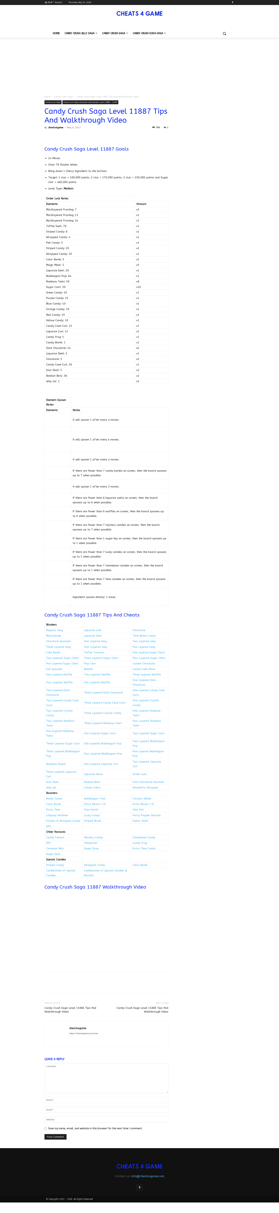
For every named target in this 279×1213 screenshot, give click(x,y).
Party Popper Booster (147, 815)
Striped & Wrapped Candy (63, 820)
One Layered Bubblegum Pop (103, 743)
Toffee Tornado (94, 652)
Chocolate (139, 630)
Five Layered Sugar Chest (62, 663)
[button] (224, 33)
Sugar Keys (53, 854)
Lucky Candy (92, 815)
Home (47, 97)
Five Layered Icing (144, 647)
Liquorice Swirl (93, 635)
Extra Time (53, 809)
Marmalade (53, 635)
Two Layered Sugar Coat (149, 733)
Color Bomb (53, 804)
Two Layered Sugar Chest (62, 658)
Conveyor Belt (55, 848)
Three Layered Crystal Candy (102, 713)
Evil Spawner (54, 669)
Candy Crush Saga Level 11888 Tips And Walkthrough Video (142, 1009)
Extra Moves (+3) (95, 804)
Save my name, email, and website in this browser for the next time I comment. (95, 1128)
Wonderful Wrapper (145, 787)
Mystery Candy (93, 837)
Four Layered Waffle (59, 682)
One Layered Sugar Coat (100, 733)
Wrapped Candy (94, 865)
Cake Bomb (53, 652)
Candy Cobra (92, 787)
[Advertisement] (139, 64)
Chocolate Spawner (58, 641)
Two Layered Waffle (97, 674)
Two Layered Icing (144, 641)
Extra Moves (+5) (143, 804)
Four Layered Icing (95, 647)
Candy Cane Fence (144, 669)
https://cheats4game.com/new (83, 1033)
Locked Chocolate (144, 663)
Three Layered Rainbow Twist (103, 723)
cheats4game (55, 127)
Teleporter (91, 843)
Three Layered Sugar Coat (63, 743)
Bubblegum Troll (95, 798)
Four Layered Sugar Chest (149, 658)
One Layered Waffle (59, 674)
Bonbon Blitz (92, 782)
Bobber (88, 669)
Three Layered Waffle (147, 674)
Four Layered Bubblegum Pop (103, 753)
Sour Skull (52, 782)
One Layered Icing (95, 641)
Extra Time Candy (144, 848)
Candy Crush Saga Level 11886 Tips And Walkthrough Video (70, 1009)
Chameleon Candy (144, 837)
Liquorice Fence (93, 774)
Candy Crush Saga (63, 97)
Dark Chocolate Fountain (148, 782)
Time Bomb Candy (144, 635)
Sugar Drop (91, 848)
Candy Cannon (55, 837)
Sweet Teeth (140, 820)
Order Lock (139, 774)
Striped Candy (55, 865)
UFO (48, 826)
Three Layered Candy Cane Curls (105, 702)
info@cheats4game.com (147, 1176)
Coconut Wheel (142, 798)
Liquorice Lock (92, 630)
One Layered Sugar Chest (149, 652)
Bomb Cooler (54, 798)
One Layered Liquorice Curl (101, 764)
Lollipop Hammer (57, 815)
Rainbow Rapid (55, 764)
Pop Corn (90, 663)
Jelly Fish (138, 809)
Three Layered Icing (58, 647)
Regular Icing (54, 630)
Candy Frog (140, 843)
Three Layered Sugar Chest (101, 658)
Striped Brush (92, 820)
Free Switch (91, 809)
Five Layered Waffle (97, 682)
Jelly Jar (51, 787)
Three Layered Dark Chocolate (103, 692)
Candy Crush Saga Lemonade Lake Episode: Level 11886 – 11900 (90, 102)
